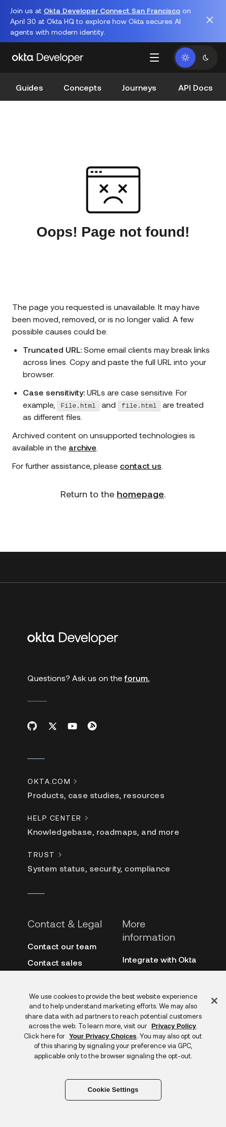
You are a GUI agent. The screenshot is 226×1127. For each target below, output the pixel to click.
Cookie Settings (112, 1089)
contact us (141, 458)
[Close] (214, 1001)
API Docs (195, 87)
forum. (136, 670)
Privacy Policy (173, 1026)
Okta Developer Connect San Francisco (112, 10)
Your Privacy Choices (103, 1036)
